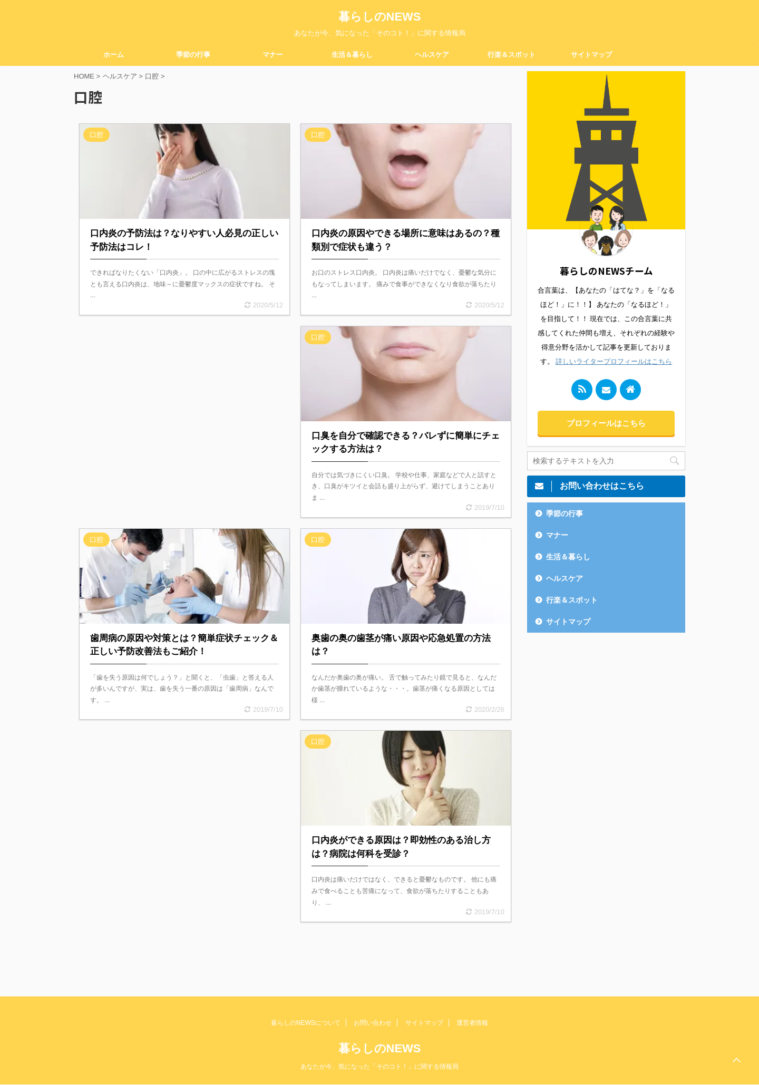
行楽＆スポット (512, 55)
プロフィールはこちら (606, 423)
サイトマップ (591, 55)
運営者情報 (472, 1022)
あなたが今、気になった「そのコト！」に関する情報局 (379, 1066)
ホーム (113, 55)
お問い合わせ (373, 1022)
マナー (272, 55)
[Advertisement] (184, 415)
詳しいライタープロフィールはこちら (614, 361)
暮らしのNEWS (379, 16)
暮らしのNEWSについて (305, 1022)
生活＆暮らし (352, 55)
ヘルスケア (432, 55)
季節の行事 (193, 55)
